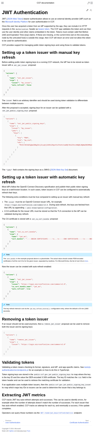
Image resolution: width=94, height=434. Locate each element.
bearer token (43, 29)
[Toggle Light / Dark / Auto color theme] (88, 2)
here (86, 261)
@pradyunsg (21, 431)
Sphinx (11, 431)
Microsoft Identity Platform (16, 22)
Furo (28, 431)
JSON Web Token (15, 19)
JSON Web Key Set (59, 170)
